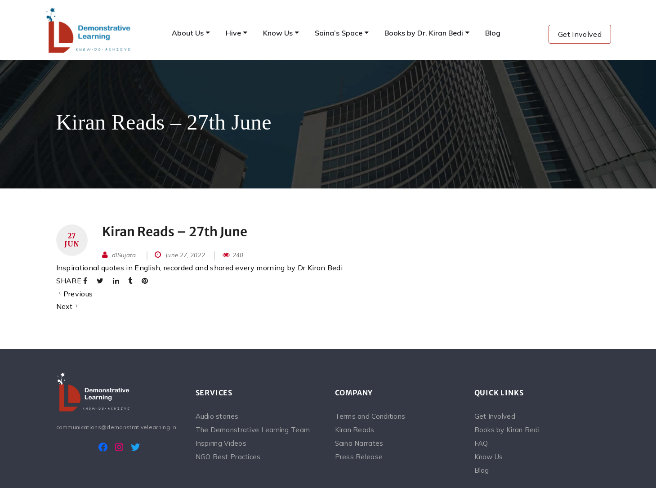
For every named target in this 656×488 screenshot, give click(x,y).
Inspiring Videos (221, 443)
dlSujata (124, 255)
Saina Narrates (359, 443)
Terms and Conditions (370, 416)
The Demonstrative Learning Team (253, 429)
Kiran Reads (355, 429)
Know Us (488, 456)
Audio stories (217, 416)
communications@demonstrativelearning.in (116, 427)
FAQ (481, 443)
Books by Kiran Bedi (507, 429)
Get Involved (580, 34)
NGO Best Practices (228, 456)
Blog (481, 470)
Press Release (359, 456)
